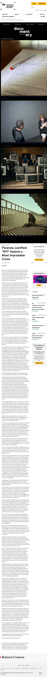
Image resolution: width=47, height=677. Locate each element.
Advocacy (42, 14)
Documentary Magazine (8, 16)
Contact (3, 669)
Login (34, 3)
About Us (11, 668)
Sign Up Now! (39, 259)
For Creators (29, 14)
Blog (7, 668)
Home (2, 19)
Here (39, 285)
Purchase (41, 24)
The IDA (2, 668)
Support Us (17, 668)
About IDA (4, 14)
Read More (35, 298)
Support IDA (42, 3)
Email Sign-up (25, 668)
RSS (40, 668)
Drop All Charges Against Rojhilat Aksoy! (38, 317)
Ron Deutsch (6, 262)
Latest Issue (29, 24)
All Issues (18, 24)
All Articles (6, 24)
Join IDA (43, 16)
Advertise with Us (34, 668)
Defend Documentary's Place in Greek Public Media (38, 335)
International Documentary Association (8, 6)
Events (16, 14)
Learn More (39, 363)
